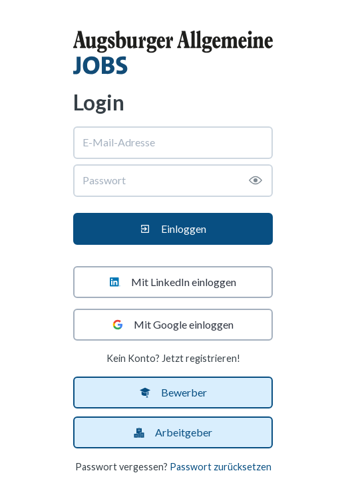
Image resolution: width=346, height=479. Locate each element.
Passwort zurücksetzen (220, 466)
